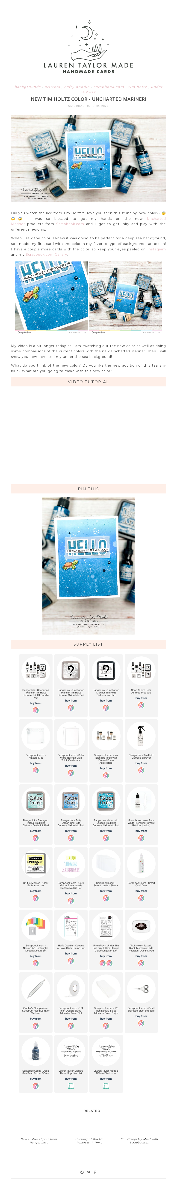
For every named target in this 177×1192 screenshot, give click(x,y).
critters (53, 87)
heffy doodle (77, 87)
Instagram (156, 249)
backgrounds (28, 87)
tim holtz (138, 87)
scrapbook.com (110, 87)
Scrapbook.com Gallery (46, 254)
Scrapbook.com (70, 224)
